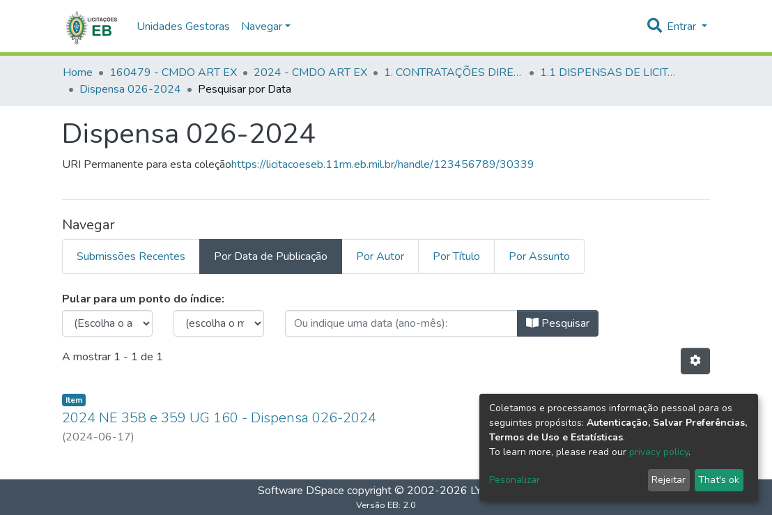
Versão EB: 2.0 (386, 505)
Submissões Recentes (131, 256)
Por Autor (380, 256)
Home (78, 72)
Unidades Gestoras (183, 26)
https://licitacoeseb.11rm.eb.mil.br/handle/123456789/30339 (382, 164)
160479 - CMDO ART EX (173, 72)
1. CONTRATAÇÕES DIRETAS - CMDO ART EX (453, 72)
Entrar (683, 26)
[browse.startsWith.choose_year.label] (107, 323)
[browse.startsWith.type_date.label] (401, 323)
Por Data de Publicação (270, 256)
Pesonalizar (514, 479)
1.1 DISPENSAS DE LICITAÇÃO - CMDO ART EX (609, 72)
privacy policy (658, 452)
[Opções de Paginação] (695, 361)
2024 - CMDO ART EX (310, 72)
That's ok (718, 479)
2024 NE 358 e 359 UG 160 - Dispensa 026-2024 (219, 417)
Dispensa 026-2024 (130, 89)
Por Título (456, 256)
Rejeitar (668, 479)
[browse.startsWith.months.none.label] (218, 323)
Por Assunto (539, 256)
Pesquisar (557, 323)
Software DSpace (301, 490)
